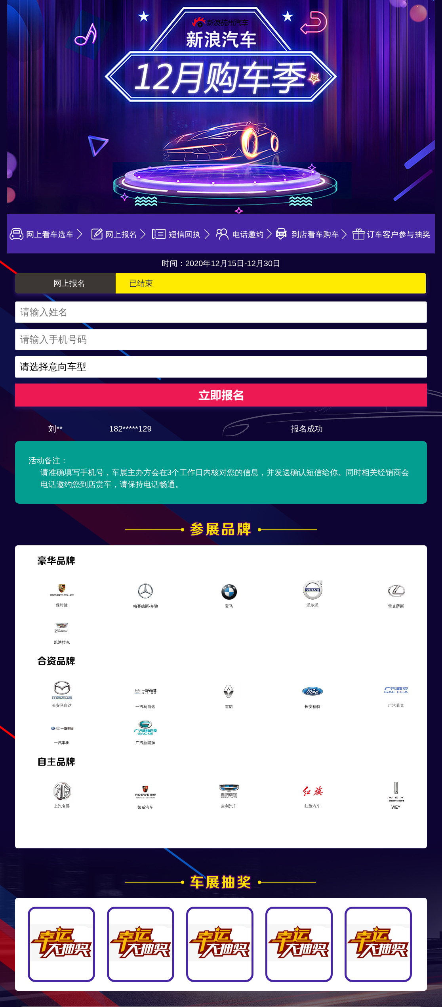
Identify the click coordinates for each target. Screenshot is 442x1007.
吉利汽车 (229, 793)
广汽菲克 (396, 693)
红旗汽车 (312, 793)
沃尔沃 (312, 592)
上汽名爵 (62, 793)
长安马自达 (62, 693)
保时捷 (62, 592)
